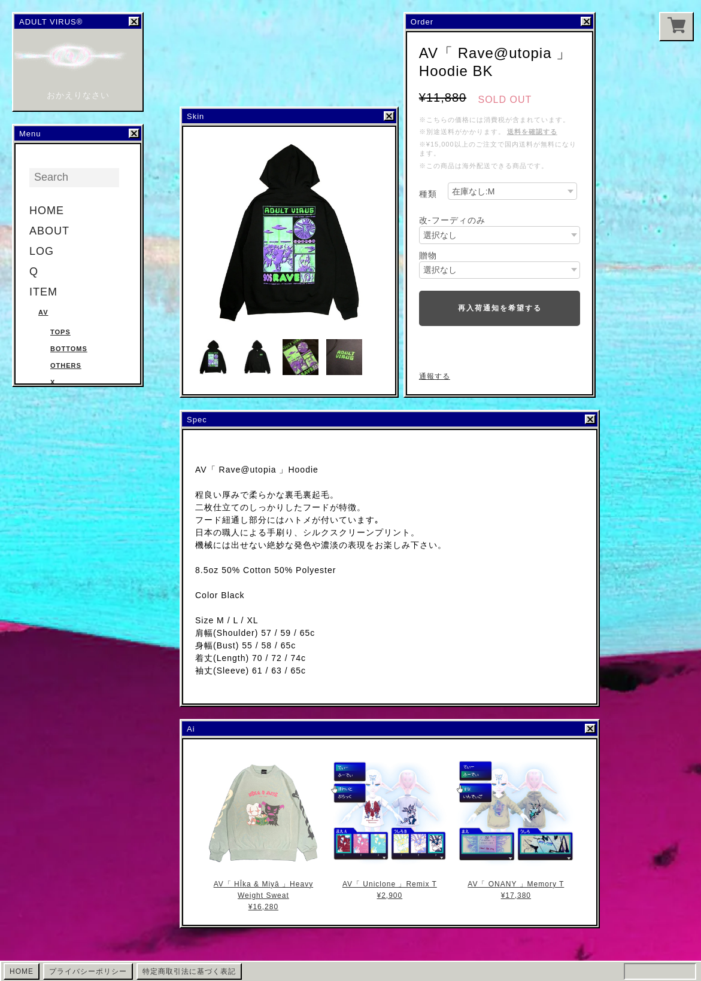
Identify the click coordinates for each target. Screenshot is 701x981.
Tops (60, 332)
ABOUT (49, 231)
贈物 (428, 255)
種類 (428, 194)
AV (43, 312)
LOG (41, 251)
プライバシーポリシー (88, 971)
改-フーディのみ (452, 220)
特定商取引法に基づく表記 (189, 971)
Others (65, 365)
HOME (46, 211)
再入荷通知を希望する (500, 308)
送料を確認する (532, 131)
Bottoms (68, 348)
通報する (434, 376)
